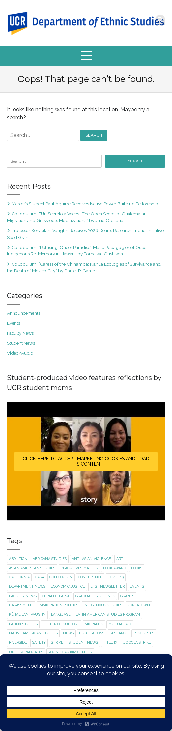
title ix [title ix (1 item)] (110, 642)
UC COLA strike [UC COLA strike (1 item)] (137, 642)
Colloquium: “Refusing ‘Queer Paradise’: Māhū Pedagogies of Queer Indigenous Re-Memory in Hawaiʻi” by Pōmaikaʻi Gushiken (77, 250)
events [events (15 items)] (137, 586)
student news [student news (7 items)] (83, 642)
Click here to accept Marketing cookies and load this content (86, 461)
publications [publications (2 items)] (91, 633)
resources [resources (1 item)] (143, 633)
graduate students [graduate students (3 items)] (95, 596)
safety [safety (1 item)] (39, 642)
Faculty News (20, 333)
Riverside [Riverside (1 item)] (18, 642)
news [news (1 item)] (68, 633)
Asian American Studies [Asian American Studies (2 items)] (32, 568)
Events (13, 323)
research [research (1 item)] (119, 633)
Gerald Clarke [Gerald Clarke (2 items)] (56, 596)
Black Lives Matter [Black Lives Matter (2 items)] (79, 568)
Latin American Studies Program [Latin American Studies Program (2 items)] (108, 614)
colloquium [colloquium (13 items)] (61, 577)
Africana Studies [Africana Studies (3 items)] (50, 559)
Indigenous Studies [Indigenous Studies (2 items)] (103, 605)
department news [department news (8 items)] (27, 586)
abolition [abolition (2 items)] (18, 559)
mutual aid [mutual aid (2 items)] (119, 624)
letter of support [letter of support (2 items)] (61, 624)
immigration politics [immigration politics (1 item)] (58, 605)
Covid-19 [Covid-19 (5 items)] (116, 577)
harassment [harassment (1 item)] (21, 605)
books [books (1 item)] (136, 568)
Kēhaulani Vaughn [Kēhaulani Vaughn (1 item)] (27, 614)
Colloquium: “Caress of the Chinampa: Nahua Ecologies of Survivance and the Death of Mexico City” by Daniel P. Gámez (84, 267)
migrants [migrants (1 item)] (94, 624)
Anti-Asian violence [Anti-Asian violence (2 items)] (91, 559)
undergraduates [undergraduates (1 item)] (26, 652)
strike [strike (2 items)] (57, 642)
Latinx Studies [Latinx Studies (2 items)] (23, 624)
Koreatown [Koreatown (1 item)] (139, 605)
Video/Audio (20, 353)
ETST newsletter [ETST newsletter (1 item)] (107, 586)
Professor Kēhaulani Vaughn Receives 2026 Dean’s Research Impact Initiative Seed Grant (85, 234)
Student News (21, 343)
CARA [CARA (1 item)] (39, 577)
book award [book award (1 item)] (114, 568)
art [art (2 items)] (119, 559)
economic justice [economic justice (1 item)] (68, 586)
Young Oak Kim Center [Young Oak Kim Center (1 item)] (70, 652)
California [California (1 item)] (19, 577)
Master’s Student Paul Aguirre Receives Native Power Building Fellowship (85, 203)
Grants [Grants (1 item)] (127, 596)
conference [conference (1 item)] (90, 577)
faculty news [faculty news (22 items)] (23, 596)
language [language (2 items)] (61, 614)
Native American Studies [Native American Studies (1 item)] (33, 633)
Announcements (23, 313)
